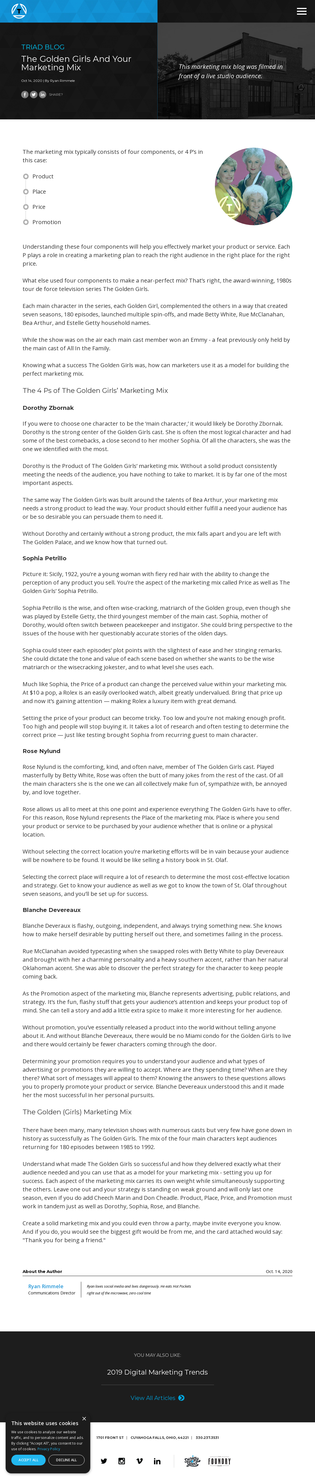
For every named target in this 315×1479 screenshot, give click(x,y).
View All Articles (153, 1398)
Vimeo (139, 1461)
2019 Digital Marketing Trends (157, 1372)
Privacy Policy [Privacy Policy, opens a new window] (49, 1449)
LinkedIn (157, 1461)
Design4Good (192, 1461)
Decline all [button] (66, 1460)
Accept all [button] (28, 1460)
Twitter (104, 1461)
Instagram (121, 1461)
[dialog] (48, 1443)
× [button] (84, 1419)
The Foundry (219, 1461)
